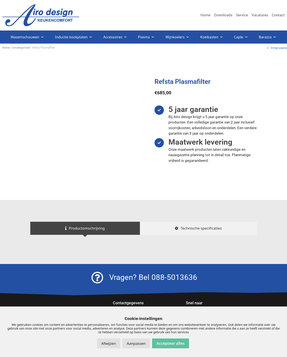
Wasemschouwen (27, 37)
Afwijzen (108, 343)
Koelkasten (211, 37)
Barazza (268, 37)
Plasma (146, 37)
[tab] (85, 228)
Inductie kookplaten (73, 37)
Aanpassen (136, 343)
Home (6, 47)
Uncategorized (21, 47)
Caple (241, 37)
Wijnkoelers (177, 37)
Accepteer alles (170, 343)
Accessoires (115, 37)
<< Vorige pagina (277, 47)
